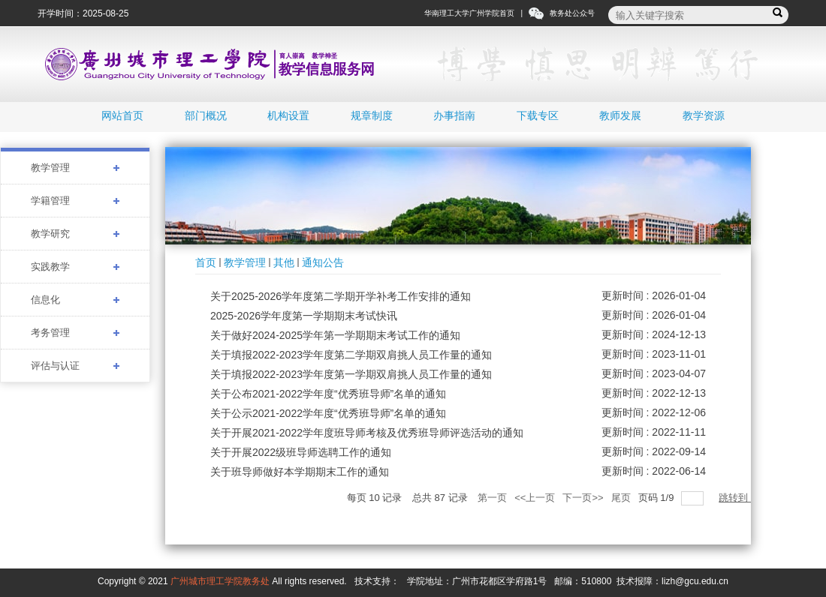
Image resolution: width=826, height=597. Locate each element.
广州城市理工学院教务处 (220, 581)
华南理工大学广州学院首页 (469, 13)
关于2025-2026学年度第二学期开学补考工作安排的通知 (340, 296)
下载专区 (538, 116)
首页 (205, 262)
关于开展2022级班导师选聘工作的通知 (300, 452)
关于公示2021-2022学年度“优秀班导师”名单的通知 (328, 413)
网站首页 (122, 116)
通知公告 (323, 262)
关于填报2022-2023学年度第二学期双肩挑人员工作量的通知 (351, 355)
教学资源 (704, 116)
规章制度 (372, 116)
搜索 (779, 13)
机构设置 (288, 116)
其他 (283, 262)
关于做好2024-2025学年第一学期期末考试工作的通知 (335, 335)
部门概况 (206, 116)
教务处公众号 (572, 13)
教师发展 (620, 116)
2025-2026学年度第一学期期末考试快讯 (303, 316)
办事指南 (454, 116)
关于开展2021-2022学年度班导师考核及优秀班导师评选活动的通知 (366, 433)
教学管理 (245, 262)
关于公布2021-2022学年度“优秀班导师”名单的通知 (328, 394)
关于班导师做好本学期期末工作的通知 (299, 472)
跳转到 (735, 497)
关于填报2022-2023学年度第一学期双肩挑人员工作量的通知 (351, 374)
